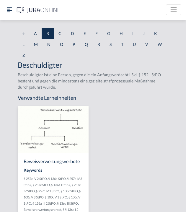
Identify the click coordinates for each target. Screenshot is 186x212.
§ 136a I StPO (60, 185)
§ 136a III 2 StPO (44, 203)
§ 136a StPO (57, 178)
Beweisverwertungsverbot (42, 209)
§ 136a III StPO (67, 203)
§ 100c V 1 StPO (56, 197)
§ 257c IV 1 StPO (47, 191)
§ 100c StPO (69, 191)
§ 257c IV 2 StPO (35, 178)
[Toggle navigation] (173, 9)
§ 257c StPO (41, 185)
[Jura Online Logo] (39, 9)
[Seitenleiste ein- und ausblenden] (9, 9)
